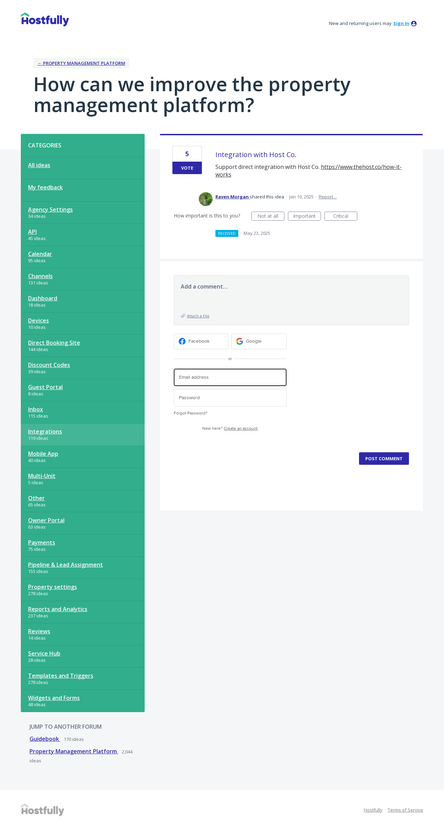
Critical (345, 217)
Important (307, 217)
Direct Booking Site (54, 342)
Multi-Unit (42, 476)
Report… (328, 197)
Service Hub (44, 653)
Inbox (35, 409)
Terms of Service (405, 810)
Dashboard (42, 298)
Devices (38, 320)
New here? (230, 428)
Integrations (45, 431)
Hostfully (373, 810)
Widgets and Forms (54, 698)
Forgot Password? (190, 413)
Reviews (39, 631)
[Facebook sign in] (201, 341)
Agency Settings (50, 209)
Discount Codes (49, 365)
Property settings (52, 587)
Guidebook (44, 739)
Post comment (384, 458)
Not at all (270, 217)
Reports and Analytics (57, 609)
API (32, 232)
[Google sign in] (259, 341)
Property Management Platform (73, 751)
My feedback (45, 187)
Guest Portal (45, 387)
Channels (40, 276)
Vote (187, 168)
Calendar (40, 254)
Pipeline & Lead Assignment (65, 564)
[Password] (230, 398)
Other (36, 498)
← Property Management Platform (81, 63)
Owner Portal (46, 520)
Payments (41, 542)
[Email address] (230, 377)
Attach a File (198, 315)
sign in (401, 23)
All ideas (39, 165)
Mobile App (43, 453)
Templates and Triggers (60, 675)
